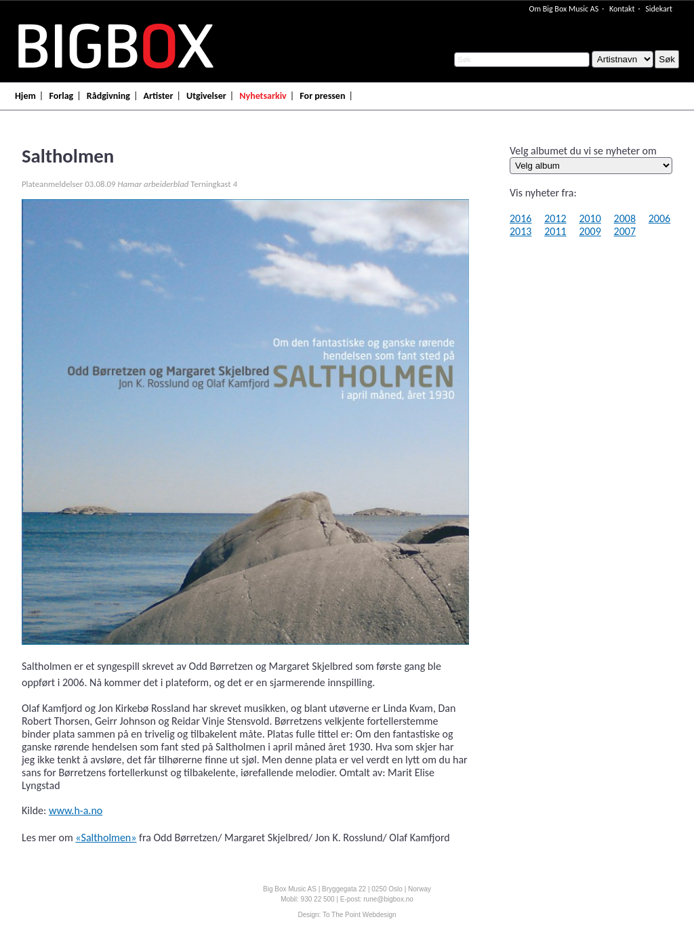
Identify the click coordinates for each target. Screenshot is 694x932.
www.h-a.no (75, 810)
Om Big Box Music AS (563, 9)
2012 (555, 218)
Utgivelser (206, 96)
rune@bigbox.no (388, 899)
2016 (520, 218)
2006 (659, 218)
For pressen (322, 96)
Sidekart (658, 9)
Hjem (25, 96)
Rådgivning (108, 96)
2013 (520, 231)
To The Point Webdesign (359, 914)
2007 (625, 231)
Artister (159, 96)
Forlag (61, 96)
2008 (625, 218)
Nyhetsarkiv (262, 96)
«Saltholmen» (105, 837)
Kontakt (622, 9)
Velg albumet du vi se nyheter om (583, 150)
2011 (555, 231)
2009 (589, 231)
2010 (589, 218)
